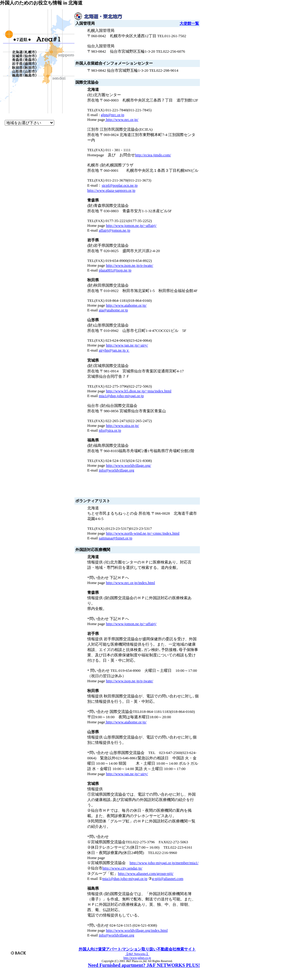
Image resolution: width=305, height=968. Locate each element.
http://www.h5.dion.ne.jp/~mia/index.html (139, 391)
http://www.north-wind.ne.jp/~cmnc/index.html (143, 533)
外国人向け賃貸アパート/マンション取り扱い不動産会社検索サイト (137, 949)
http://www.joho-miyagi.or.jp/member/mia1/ (164, 863)
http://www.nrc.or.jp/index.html (130, 582)
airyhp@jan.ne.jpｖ (114, 350)
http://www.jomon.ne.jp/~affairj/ (131, 225)
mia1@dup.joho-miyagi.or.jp (121, 396)
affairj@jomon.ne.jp (114, 230)
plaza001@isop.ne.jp (115, 270)
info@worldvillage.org (116, 470)
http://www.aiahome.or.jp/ (126, 305)
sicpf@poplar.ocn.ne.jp (120, 185)
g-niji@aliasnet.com (167, 878)
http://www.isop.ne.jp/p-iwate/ (129, 265)
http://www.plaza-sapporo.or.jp (111, 190)
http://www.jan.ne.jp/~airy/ (127, 345)
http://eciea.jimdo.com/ (153, 155)
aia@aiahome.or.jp (113, 310)
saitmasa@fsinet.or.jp (115, 538)
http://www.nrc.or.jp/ (122, 119)
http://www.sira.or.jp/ (122, 425)
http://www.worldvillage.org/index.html (137, 930)
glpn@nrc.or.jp (112, 115)
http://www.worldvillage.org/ (128, 465)
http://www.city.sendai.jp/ (122, 868)
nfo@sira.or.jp (110, 430)
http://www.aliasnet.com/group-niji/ (145, 873)
